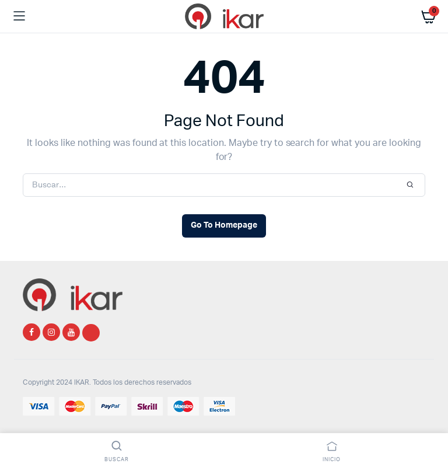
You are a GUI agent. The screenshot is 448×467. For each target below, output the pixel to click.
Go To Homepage (224, 225)
